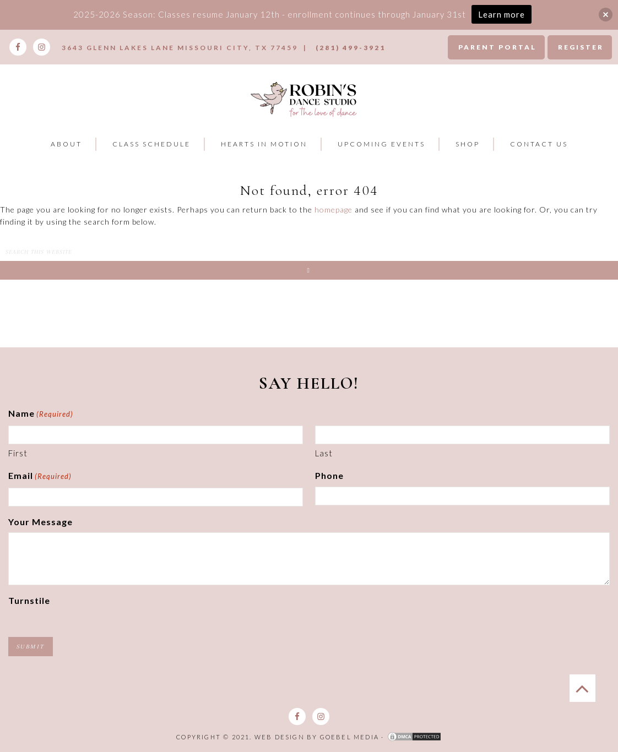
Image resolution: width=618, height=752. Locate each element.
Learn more (501, 14)
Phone (329, 475)
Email (40, 476)
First (18, 453)
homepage (334, 209)
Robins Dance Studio (305, 98)
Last (324, 453)
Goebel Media (349, 736)
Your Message (40, 521)
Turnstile (29, 600)
